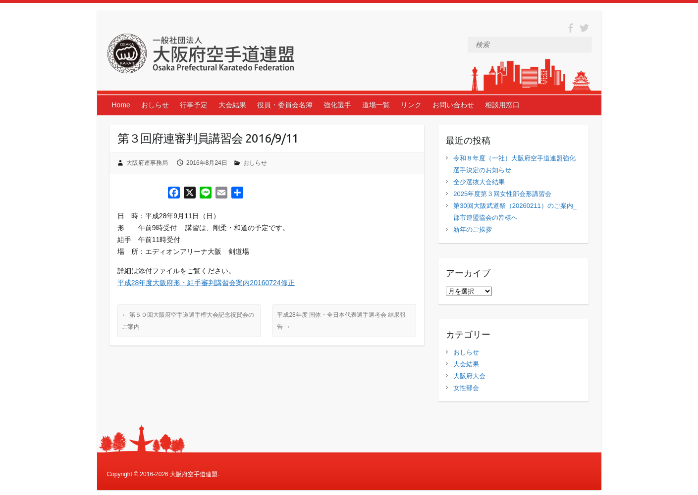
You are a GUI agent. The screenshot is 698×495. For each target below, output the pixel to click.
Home (121, 105)
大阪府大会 (469, 376)
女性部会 (466, 388)
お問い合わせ (453, 105)
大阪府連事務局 (147, 162)
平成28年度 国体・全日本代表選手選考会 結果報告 (341, 320)
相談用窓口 (502, 105)
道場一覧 (376, 105)
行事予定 (194, 105)
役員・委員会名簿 (285, 105)
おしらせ (155, 105)
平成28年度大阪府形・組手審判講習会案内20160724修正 (206, 283)
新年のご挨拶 (472, 229)
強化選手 (337, 105)
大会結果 (232, 105)
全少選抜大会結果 (479, 182)
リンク (411, 105)
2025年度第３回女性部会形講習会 (502, 194)
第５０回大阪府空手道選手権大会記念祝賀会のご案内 (188, 320)
